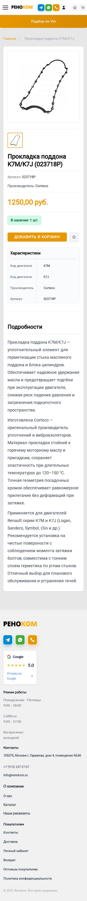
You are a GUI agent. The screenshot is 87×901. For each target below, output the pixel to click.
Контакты (10, 832)
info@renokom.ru (15, 775)
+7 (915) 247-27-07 (16, 767)
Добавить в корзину (37, 237)
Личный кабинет (15, 851)
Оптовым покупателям (20, 869)
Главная (9, 39)
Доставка (10, 842)
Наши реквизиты (16, 813)
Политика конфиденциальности (27, 878)
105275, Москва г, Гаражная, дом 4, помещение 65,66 (42, 755)
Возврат (9, 860)
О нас (7, 796)
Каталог (9, 805)
